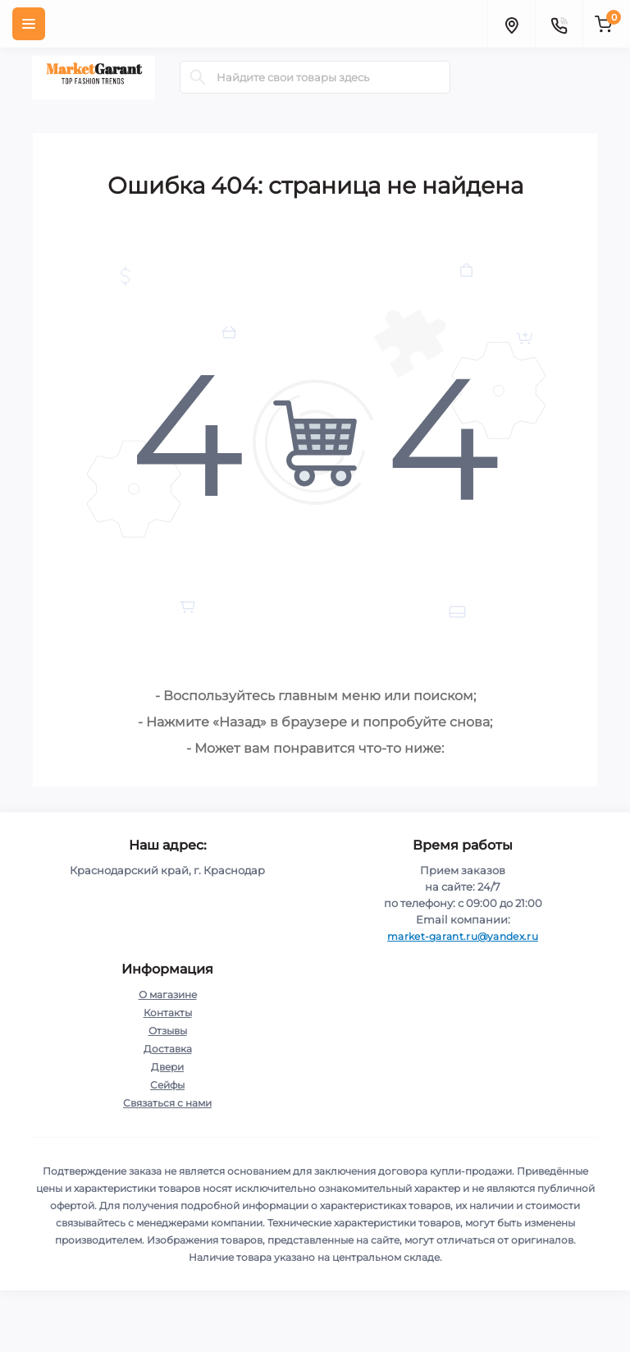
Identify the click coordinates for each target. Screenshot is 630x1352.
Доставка (168, 1049)
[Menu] (28, 23)
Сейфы (167, 1085)
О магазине (168, 994)
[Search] (198, 77)
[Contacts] (558, 24)
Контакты (168, 1012)
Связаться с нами (167, 1103)
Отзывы (167, 1030)
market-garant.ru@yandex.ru (462, 936)
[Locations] (511, 24)
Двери (167, 1067)
